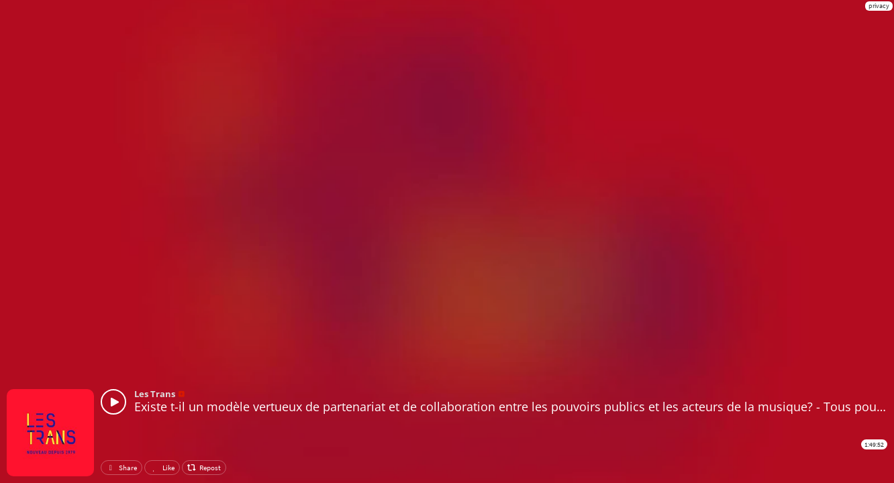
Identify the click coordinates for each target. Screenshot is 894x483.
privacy (878, 5)
